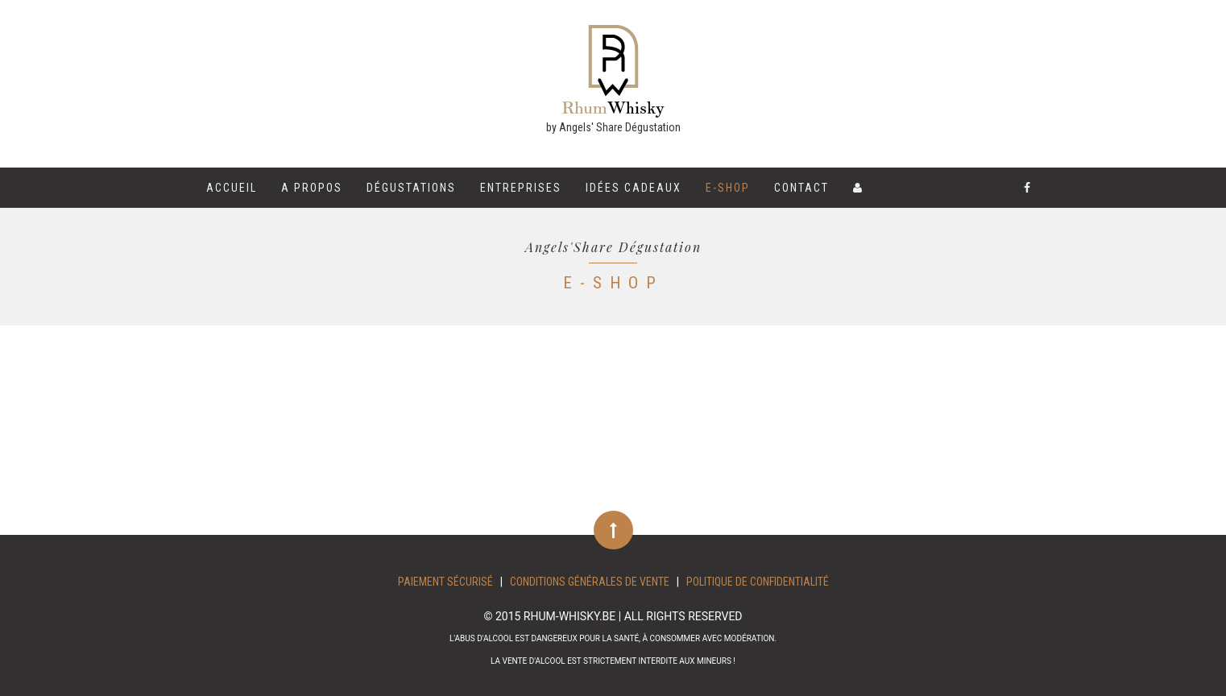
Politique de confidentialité (757, 581)
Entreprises (520, 187)
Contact (801, 187)
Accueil (231, 187)
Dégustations (411, 187)
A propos (311, 187)
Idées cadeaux (633, 187)
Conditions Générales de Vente (589, 581)
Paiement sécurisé (445, 581)
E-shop (728, 187)
